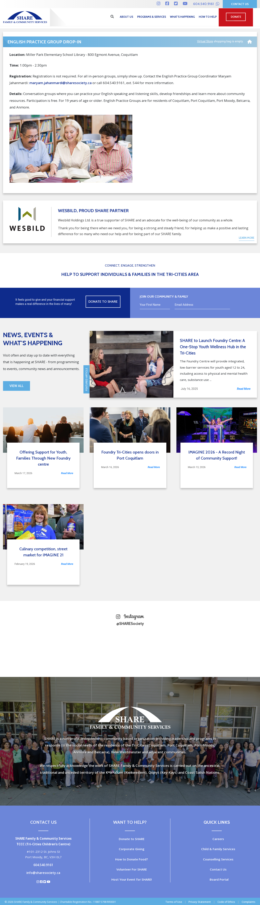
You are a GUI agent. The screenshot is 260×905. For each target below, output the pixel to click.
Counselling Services (218, 859)
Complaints (248, 902)
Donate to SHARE (131, 839)
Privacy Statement (200, 902)
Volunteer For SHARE (131, 869)
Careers (218, 839)
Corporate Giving (131, 849)
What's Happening (182, 16)
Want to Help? (130, 822)
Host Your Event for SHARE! (131, 879)
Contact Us (240, 4)
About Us (126, 16)
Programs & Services (151, 16)
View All (16, 386)
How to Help (208, 16)
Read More (244, 389)
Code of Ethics (226, 902)
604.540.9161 (206, 4)
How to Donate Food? (131, 859)
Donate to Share (103, 301)
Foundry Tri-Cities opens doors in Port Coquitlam (130, 455)
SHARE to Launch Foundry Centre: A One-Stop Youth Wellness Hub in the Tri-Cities (213, 347)
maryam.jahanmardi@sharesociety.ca (60, 82)
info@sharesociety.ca (43, 873)
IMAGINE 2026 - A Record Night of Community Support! (216, 455)
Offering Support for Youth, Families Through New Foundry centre (43, 458)
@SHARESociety (130, 623)
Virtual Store (205, 41)
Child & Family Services (218, 849)
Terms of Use (173, 902)
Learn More (246, 237)
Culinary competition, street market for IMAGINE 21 (43, 551)
